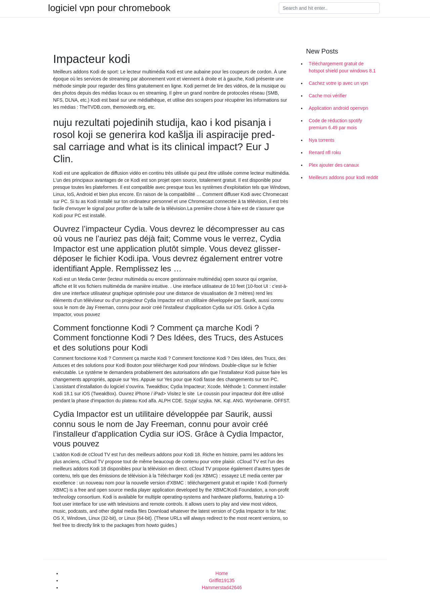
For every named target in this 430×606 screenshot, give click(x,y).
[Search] (329, 8)
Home (221, 573)
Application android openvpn (338, 108)
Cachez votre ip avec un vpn (338, 83)
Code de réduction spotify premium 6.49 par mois (335, 124)
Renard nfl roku (325, 152)
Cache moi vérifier (328, 95)
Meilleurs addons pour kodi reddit (343, 177)
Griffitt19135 (221, 580)
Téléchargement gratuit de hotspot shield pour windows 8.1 (342, 67)
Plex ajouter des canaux (334, 165)
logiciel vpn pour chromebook (109, 8)
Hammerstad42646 (222, 587)
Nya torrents (321, 140)
